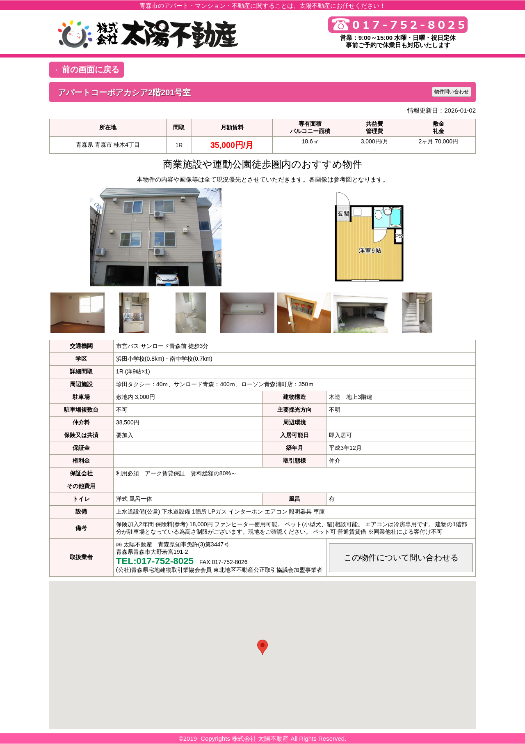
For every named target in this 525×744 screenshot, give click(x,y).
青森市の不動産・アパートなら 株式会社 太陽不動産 (155, 31)
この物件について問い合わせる (401, 557)
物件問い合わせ (451, 91)
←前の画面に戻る (86, 69)
